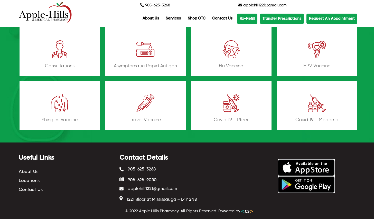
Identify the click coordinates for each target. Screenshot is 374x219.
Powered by (235, 211)
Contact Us (222, 18)
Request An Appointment (332, 19)
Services (173, 18)
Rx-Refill (247, 19)
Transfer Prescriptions (282, 19)
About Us (151, 18)
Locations (29, 180)
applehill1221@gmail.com (262, 5)
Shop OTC (196, 18)
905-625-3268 (155, 5)
